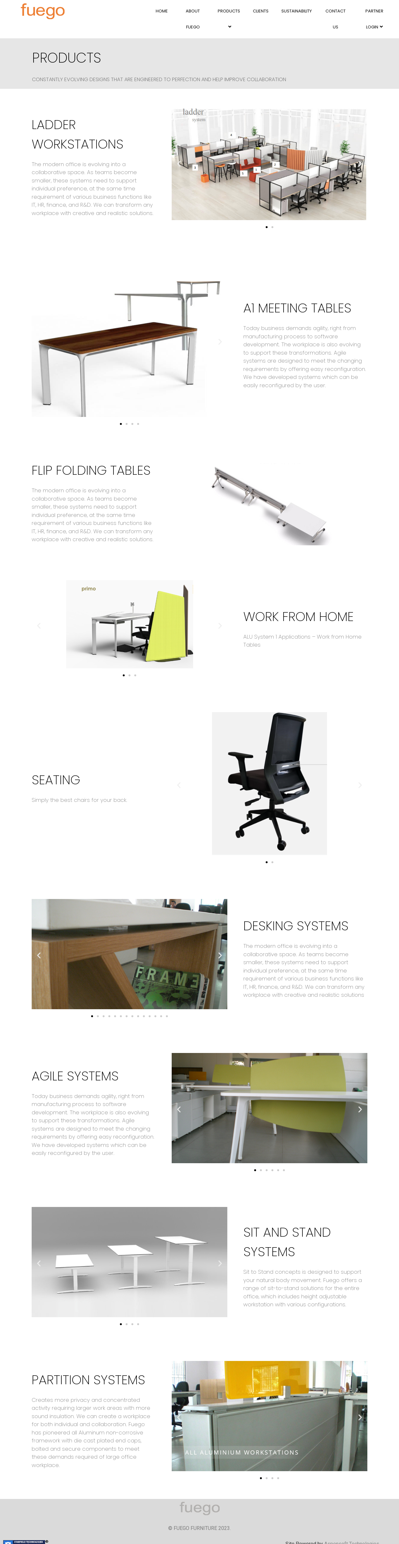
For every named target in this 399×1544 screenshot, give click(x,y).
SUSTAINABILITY (296, 11)
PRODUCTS (229, 18)
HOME (162, 11)
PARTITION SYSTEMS (88, 1380)
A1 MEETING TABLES (297, 308)
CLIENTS (261, 11)
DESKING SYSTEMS (295, 926)
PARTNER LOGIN (374, 19)
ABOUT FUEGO (193, 19)
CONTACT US (335, 19)
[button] (267, 227)
